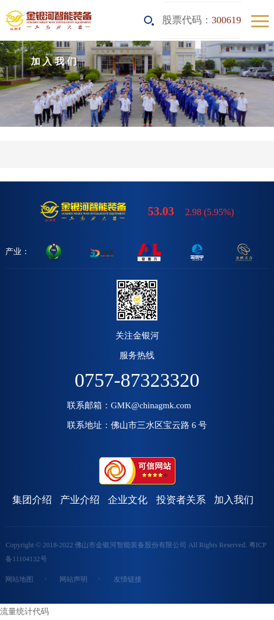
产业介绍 (80, 499)
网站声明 (73, 579)
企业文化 (127, 499)
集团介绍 (32, 499)
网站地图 (19, 579)
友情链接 (128, 579)
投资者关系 (181, 499)
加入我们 (234, 499)
